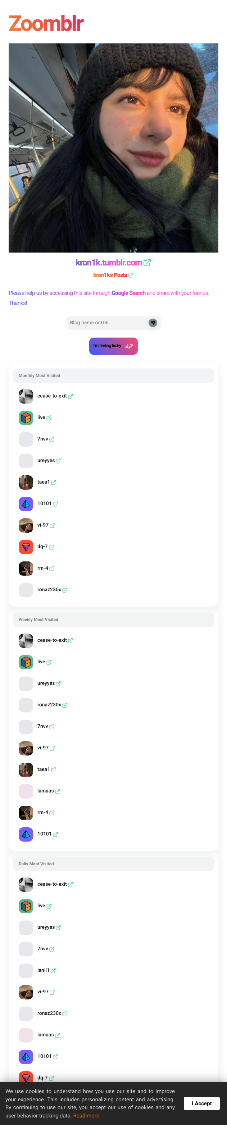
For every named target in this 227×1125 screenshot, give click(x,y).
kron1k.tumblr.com (113, 263)
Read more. (86, 1115)
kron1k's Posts (114, 275)
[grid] (113, 485)
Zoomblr (48, 23)
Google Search (129, 293)
